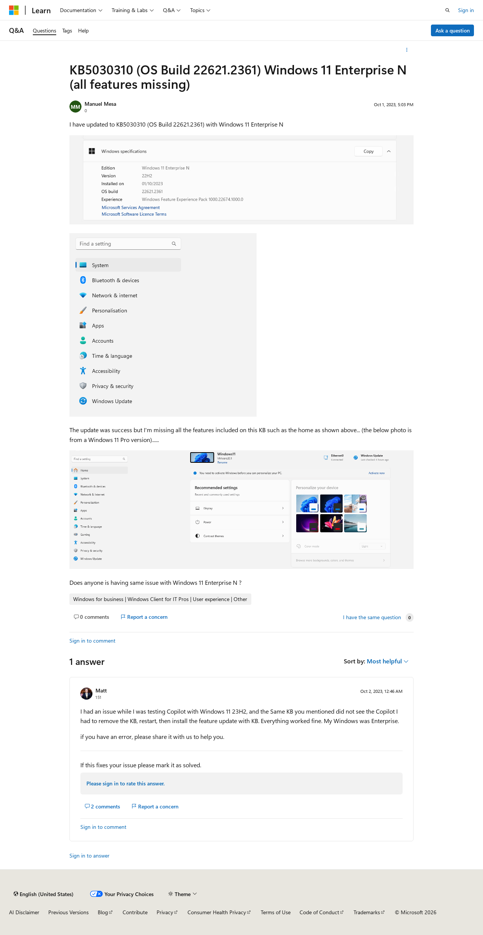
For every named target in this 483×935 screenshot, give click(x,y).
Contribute (135, 912)
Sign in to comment (92, 640)
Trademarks (367, 912)
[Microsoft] (14, 10)
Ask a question (452, 30)
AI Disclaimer (24, 912)
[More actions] (407, 50)
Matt (101, 690)
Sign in (466, 10)
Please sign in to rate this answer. (125, 783)
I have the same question (372, 617)
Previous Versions (68, 912)
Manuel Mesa (100, 103)
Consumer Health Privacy (217, 912)
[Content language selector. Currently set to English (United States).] (43, 894)
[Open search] (447, 10)
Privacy (165, 912)
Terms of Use (276, 912)
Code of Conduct (319, 912)
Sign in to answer (89, 855)
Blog (103, 912)
